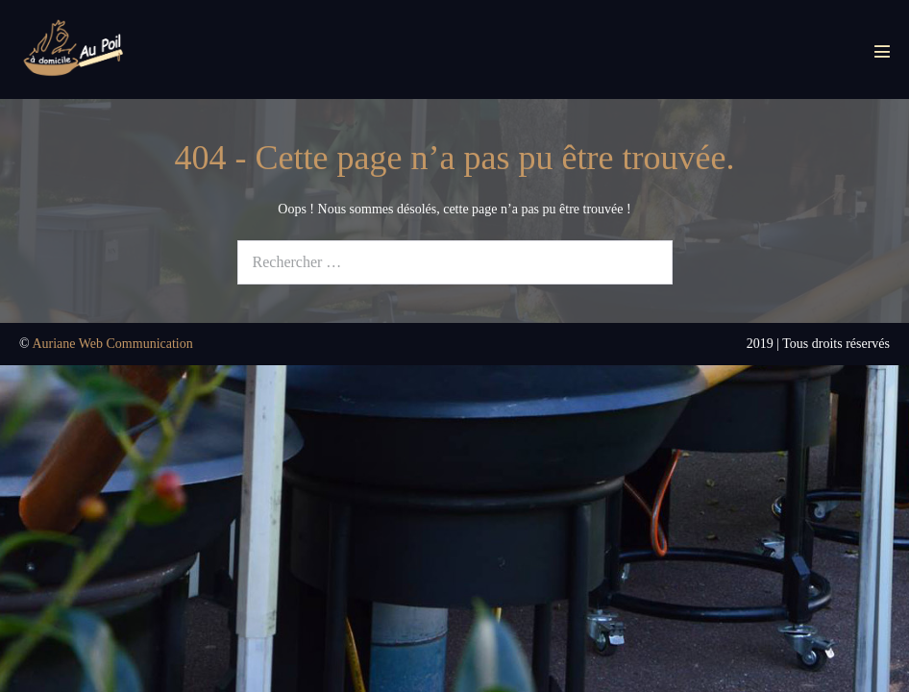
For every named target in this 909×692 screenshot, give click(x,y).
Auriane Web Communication (112, 343)
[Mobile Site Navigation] (882, 51)
